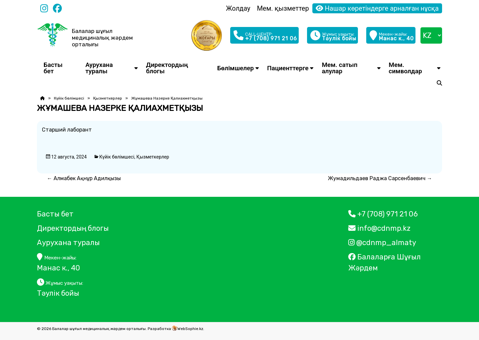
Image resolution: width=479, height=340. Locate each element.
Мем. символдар (405, 68)
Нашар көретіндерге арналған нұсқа (377, 8)
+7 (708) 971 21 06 (383, 213)
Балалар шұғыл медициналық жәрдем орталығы (102, 38)
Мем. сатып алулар (339, 68)
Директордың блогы (167, 68)
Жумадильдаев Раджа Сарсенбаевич (380, 178)
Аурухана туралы (99, 68)
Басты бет (53, 68)
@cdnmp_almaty (382, 242)
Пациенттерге (287, 68)
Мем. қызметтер (283, 8)
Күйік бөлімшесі (69, 98)
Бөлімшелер (235, 68)
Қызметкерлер (107, 98)
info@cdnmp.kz (379, 228)
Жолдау (238, 8)
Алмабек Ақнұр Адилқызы (84, 178)
